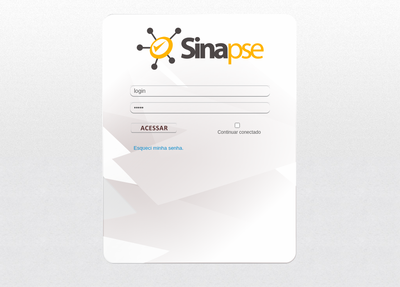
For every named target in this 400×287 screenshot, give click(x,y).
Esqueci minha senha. (159, 148)
